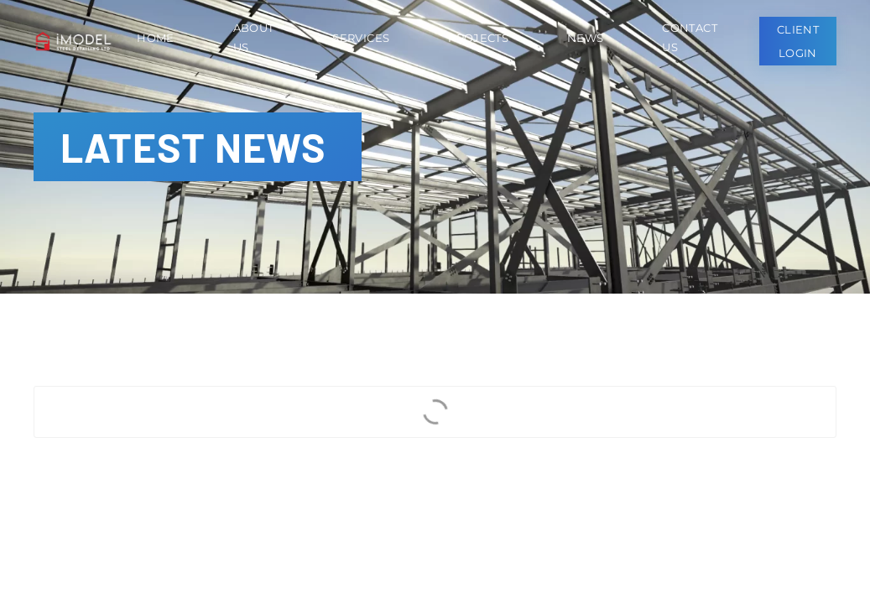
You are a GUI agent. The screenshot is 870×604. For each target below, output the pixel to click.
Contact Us (689, 37)
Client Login (798, 41)
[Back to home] (77, 41)
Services (360, 37)
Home (155, 37)
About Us (253, 37)
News (585, 37)
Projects (478, 37)
